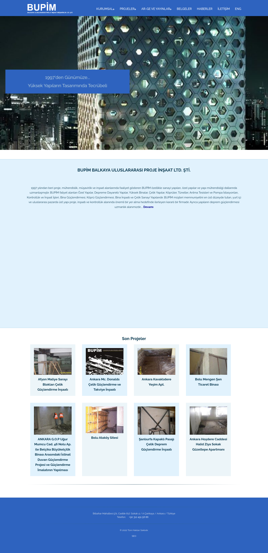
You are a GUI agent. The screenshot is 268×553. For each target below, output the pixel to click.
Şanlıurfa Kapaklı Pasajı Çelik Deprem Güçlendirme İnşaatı (156, 444)
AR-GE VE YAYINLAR (156, 9)
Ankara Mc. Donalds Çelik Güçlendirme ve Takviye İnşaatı (104, 384)
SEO (134, 536)
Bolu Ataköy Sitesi (104, 438)
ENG (238, 9)
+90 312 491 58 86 (138, 517)
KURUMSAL (105, 9)
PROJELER (128, 9)
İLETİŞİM (224, 9)
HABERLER (204, 9)
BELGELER (184, 9)
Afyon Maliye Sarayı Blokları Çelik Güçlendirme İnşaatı (52, 384)
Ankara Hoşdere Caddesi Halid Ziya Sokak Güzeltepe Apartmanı (208, 444)
